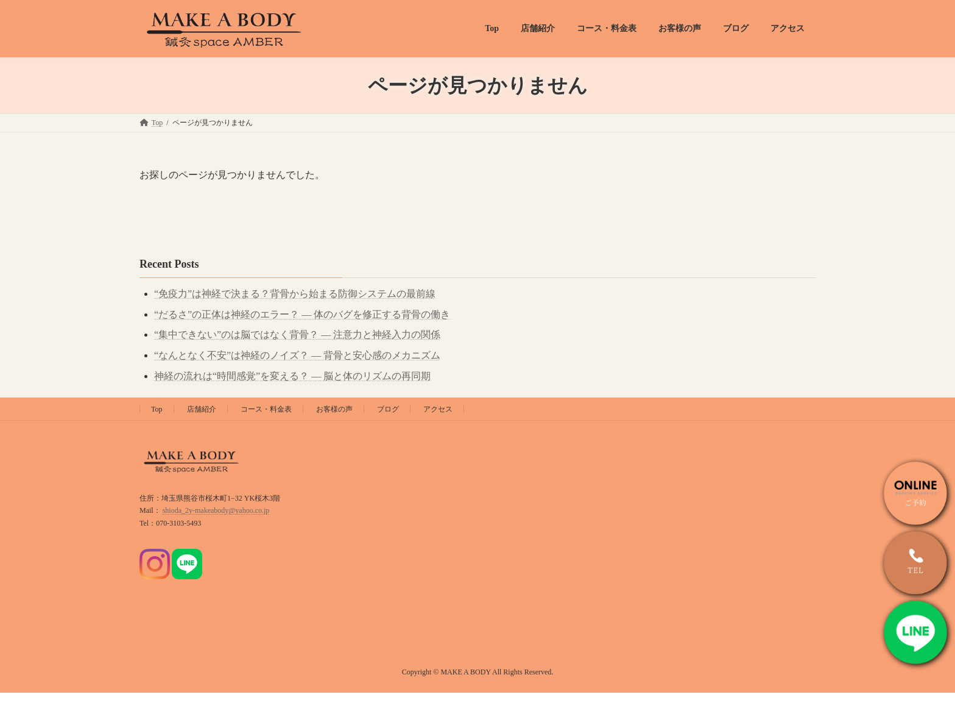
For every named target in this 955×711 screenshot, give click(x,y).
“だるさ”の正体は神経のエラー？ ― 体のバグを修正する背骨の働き (302, 314)
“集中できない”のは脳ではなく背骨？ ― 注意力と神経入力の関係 (297, 334)
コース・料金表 (266, 409)
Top (157, 409)
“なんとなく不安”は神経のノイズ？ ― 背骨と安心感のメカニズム (297, 355)
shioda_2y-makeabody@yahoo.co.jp (216, 510)
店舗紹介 (201, 409)
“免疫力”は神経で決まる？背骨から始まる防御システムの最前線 (294, 293)
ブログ (388, 409)
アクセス (438, 409)
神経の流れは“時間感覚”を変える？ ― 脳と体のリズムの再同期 (292, 376)
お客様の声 (334, 409)
